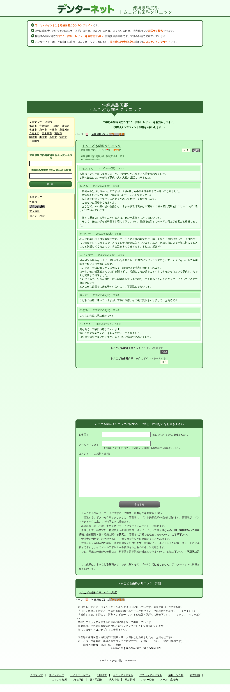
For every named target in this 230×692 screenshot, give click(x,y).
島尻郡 (53, 137)
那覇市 (33, 125)
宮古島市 (47, 133)
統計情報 (130, 679)
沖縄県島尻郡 (88, 150)
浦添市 (66, 125)
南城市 (58, 133)
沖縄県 (49, 122)
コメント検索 (37, 215)
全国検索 (102, 675)
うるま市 (34, 133)
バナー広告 (147, 679)
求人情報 (34, 211)
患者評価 (78, 679)
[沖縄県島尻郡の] (108, 134)
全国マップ (35, 122)
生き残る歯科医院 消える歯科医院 (141, 648)
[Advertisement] (115, 73)
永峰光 (174, 679)
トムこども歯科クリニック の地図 (98, 592)
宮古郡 (63, 137)
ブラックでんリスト (97, 622)
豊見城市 (64, 129)
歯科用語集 (96, 679)
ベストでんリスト (123, 675)
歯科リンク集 (175, 675)
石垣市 (55, 125)
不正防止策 (193, 551)
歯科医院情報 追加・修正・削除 (102, 644)
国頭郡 (33, 137)
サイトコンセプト (98, 629)
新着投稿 (195, 675)
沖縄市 (53, 129)
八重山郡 (34, 141)
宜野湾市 (44, 125)
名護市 (33, 129)
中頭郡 (43, 137)
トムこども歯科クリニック (101, 146)
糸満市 (43, 129)
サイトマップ (56, 675)
